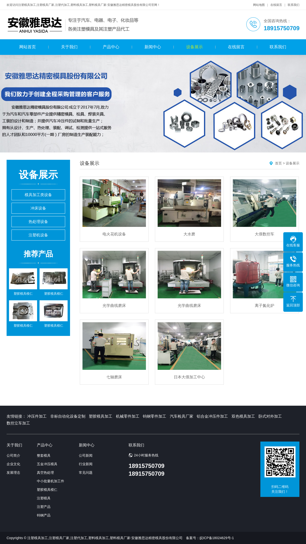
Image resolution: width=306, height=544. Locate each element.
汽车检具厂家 (181, 416)
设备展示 (194, 47)
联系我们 (293, 5)
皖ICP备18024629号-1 (217, 538)
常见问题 (85, 472)
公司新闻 (85, 455)
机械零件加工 (127, 416)
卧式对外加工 (270, 416)
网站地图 (259, 5)
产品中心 (111, 47)
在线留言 (276, 5)
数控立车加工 (18, 423)
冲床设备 (38, 208)
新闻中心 (152, 47)
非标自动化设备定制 (67, 416)
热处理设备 (38, 222)
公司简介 (13, 455)
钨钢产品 (44, 515)
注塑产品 (44, 507)
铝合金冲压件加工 (212, 416)
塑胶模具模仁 (47, 490)
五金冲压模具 (47, 464)
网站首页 (27, 47)
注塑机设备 (38, 235)
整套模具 (44, 455)
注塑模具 (44, 498)
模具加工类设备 (38, 195)
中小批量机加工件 (50, 481)
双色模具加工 (243, 416)
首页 (278, 163)
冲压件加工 (37, 416)
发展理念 (13, 472)
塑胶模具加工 (100, 416)
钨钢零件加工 (154, 416)
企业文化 (13, 464)
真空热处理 (45, 472)
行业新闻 (85, 464)
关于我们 (69, 47)
